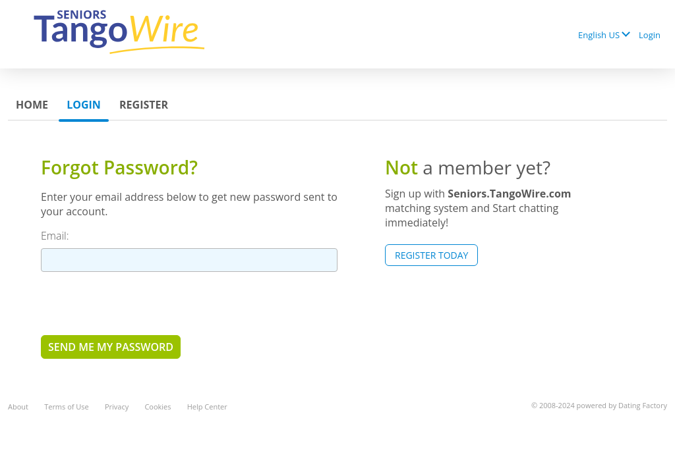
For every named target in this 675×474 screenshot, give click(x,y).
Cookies (157, 406)
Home (32, 104)
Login (649, 35)
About (18, 406)
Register (143, 104)
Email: (55, 235)
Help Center (207, 406)
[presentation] (141, 303)
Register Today (431, 255)
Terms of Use (66, 406)
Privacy (117, 406)
